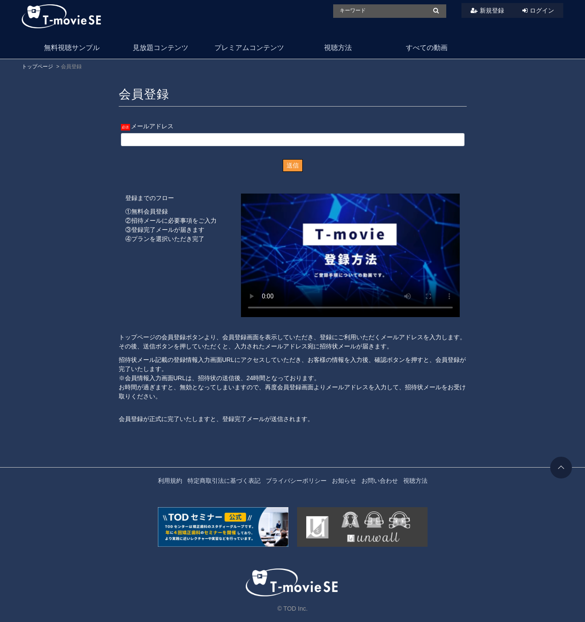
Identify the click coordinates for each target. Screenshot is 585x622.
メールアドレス (152, 126)
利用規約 (170, 480)
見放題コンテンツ (160, 47)
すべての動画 (427, 47)
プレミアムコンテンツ (249, 47)
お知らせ (344, 480)
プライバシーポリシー (296, 480)
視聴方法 (338, 47)
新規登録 (492, 10)
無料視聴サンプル (72, 47)
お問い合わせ (379, 480)
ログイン (542, 10)
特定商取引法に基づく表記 (224, 480)
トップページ (37, 67)
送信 (293, 165)
